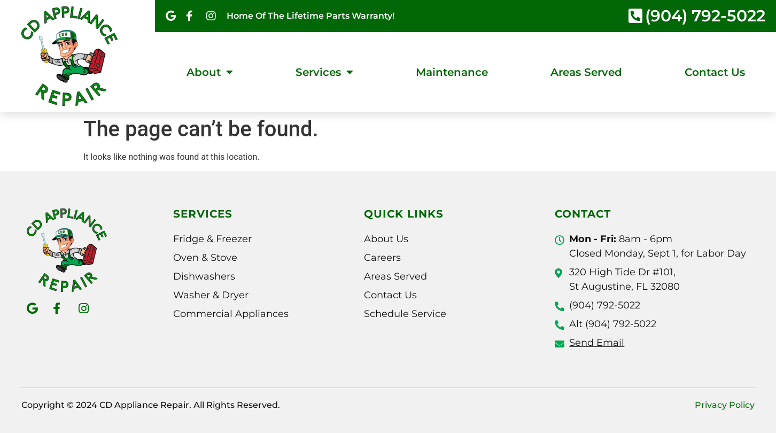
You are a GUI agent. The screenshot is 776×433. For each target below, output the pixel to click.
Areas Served (586, 72)
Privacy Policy (725, 405)
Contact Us (715, 72)
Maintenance (452, 72)
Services (324, 72)
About (210, 72)
